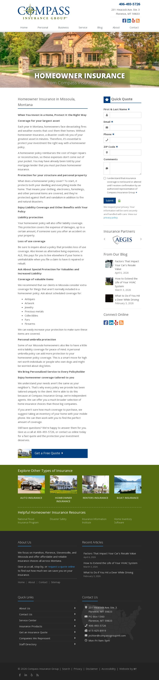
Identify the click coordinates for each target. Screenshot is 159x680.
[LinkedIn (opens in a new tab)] (129, 20)
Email (108, 121)
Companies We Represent (47, 638)
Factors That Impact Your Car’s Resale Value (122, 267)
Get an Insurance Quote (47, 632)
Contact (134, 27)
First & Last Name (117, 109)
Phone (109, 134)
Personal (43, 27)
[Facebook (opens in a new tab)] (124, 20)
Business (63, 27)
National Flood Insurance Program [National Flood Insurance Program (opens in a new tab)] (28, 520)
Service (83, 27)
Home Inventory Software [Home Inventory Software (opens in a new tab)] (123, 520)
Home (24, 27)
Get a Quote (41, 453)
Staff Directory (47, 644)
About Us (47, 608)
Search (66, 668)
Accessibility (109, 668)
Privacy (78, 668)
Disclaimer (92, 668)
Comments (111, 159)
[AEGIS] (122, 240)
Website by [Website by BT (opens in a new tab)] (128, 668)
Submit (110, 200)
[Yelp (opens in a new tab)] (133, 20)
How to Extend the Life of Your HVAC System (122, 284)
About (116, 27)
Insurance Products (47, 626)
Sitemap (55, 582)
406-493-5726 (97, 625)
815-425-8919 (97, 630)
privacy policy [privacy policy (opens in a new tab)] (111, 217)
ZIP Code (111, 146)
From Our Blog (115, 254)
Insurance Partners (119, 231)
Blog (100, 27)
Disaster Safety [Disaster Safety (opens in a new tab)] (58, 519)
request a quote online (61, 566)
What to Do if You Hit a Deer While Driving (122, 299)
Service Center (47, 620)
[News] (138, 20)
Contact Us (47, 614)
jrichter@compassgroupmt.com (107, 635)
